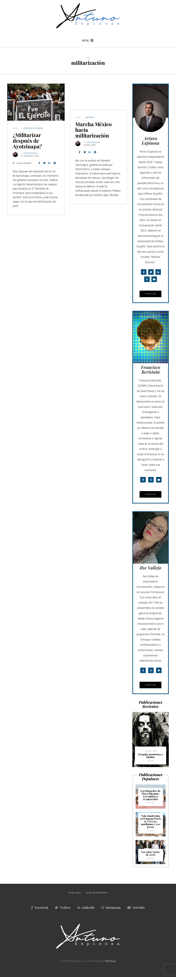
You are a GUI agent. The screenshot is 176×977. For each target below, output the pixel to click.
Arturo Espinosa (30, 153)
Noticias (90, 117)
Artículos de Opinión (33, 128)
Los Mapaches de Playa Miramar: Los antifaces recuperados (150, 795)
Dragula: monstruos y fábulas (150, 755)
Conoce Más (150, 294)
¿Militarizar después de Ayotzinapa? (27, 141)
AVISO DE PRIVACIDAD (96, 892)
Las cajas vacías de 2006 (150, 853)
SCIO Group (110, 961)
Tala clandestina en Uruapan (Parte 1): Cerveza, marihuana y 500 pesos (150, 821)
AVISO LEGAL (75, 892)
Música (150, 760)
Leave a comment (23, 163)
